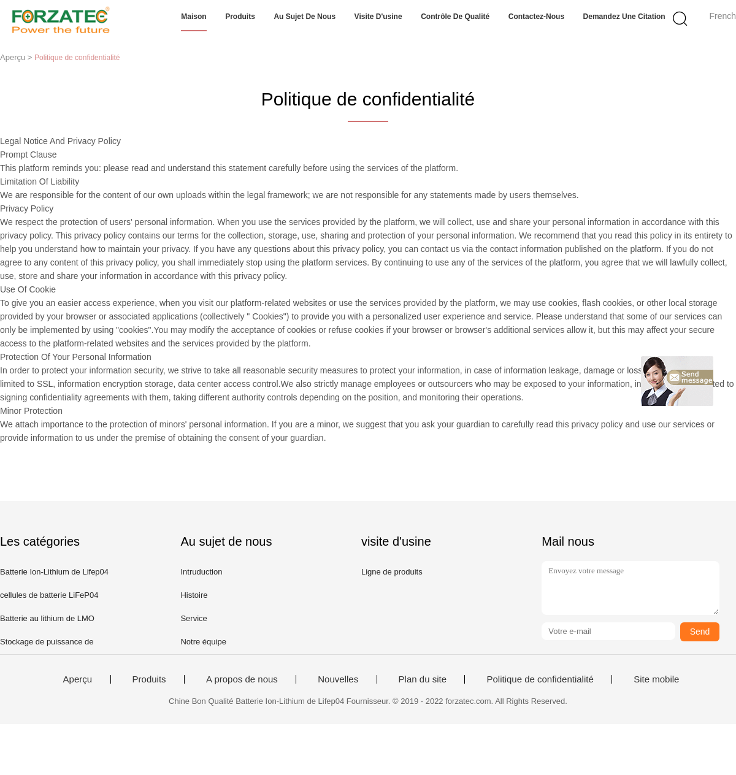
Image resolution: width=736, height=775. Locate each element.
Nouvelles (338, 679)
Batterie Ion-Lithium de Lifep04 (54, 571)
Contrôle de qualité (455, 16)
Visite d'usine (378, 16)
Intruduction (201, 571)
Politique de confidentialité (539, 679)
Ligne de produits (392, 571)
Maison (193, 16)
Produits (240, 16)
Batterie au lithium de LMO (47, 618)
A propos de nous (242, 679)
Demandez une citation (624, 16)
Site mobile (656, 679)
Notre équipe (203, 641)
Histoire (193, 595)
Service (193, 618)
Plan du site (423, 679)
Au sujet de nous (304, 16)
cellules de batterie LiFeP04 (49, 595)
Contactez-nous (536, 16)
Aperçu (78, 679)
